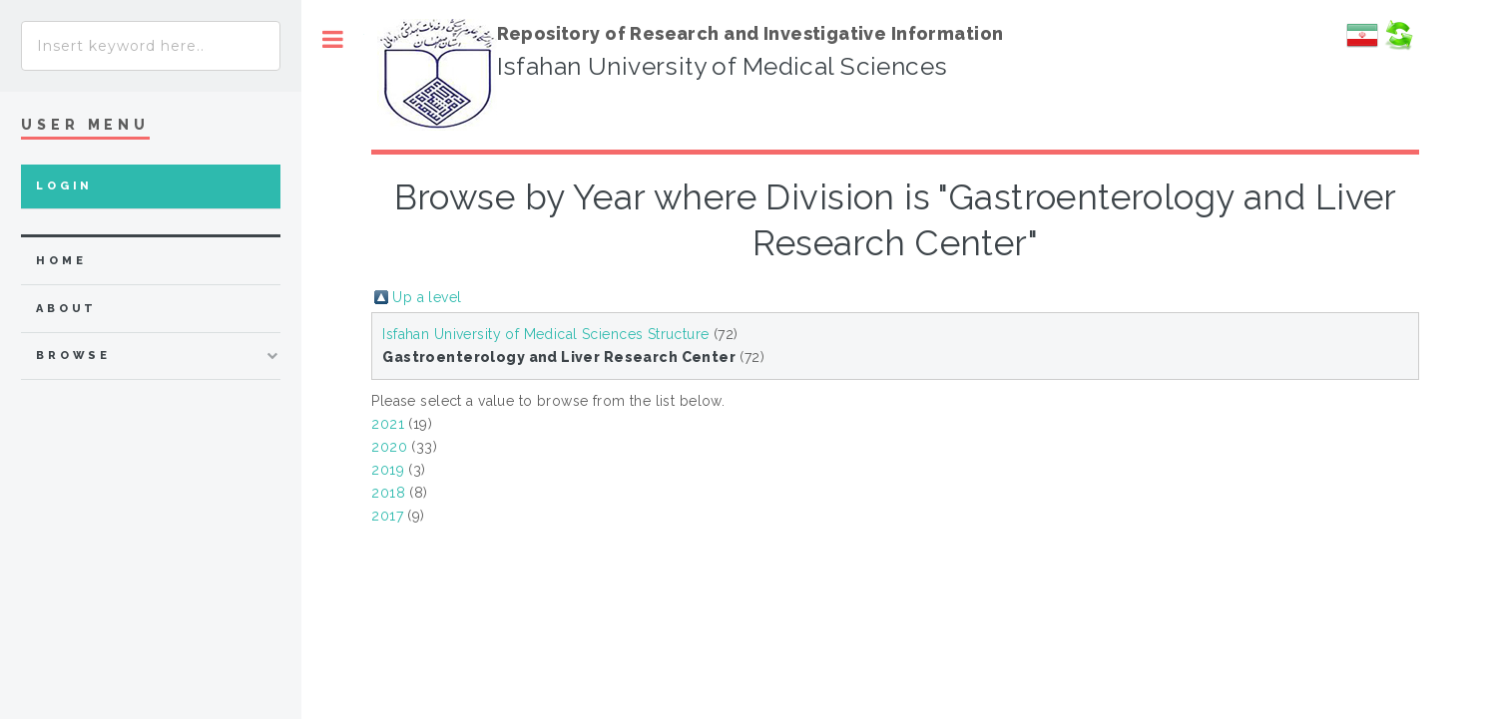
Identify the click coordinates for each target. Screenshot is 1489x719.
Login (64, 186)
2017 (387, 516)
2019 (387, 470)
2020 (389, 447)
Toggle (332, 39)
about (66, 308)
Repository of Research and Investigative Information (750, 33)
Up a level (426, 297)
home (61, 260)
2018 (388, 493)
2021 (387, 424)
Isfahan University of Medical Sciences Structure (545, 334)
